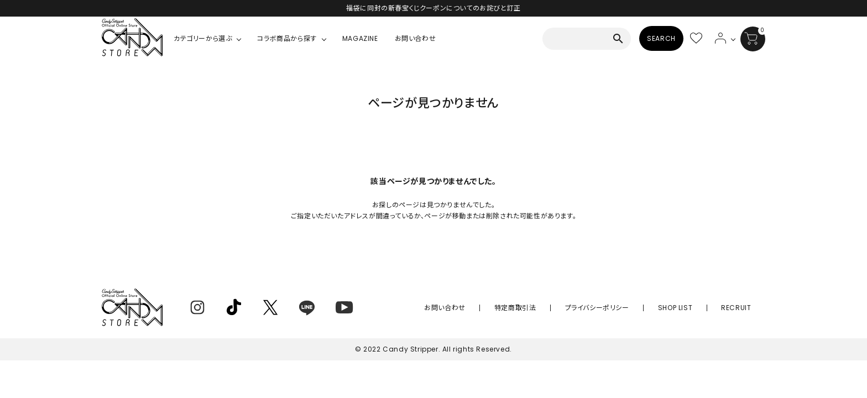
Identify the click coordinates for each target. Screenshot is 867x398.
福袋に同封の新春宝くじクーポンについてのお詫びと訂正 (433, 8)
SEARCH (661, 38)
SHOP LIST (694, 307)
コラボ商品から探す (286, 38)
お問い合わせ (415, 38)
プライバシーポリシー (629, 307)
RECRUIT (743, 307)
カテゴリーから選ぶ (203, 38)
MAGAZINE (360, 38)
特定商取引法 (560, 307)
